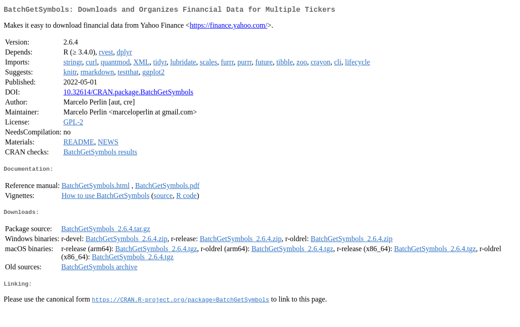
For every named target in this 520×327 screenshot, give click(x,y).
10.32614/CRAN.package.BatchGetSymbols (128, 94)
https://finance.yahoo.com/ (228, 27)
